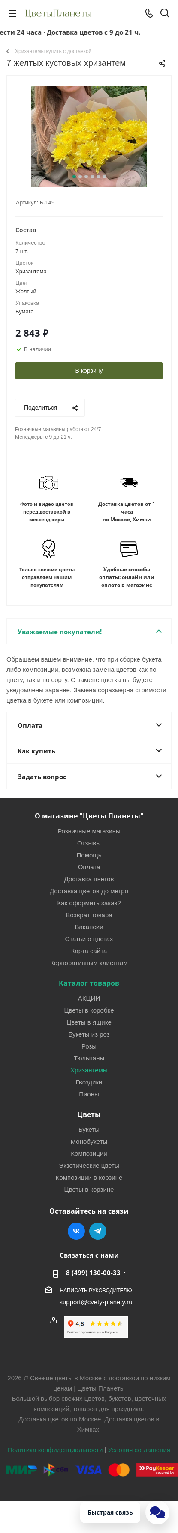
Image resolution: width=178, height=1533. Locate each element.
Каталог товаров (89, 983)
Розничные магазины (89, 831)
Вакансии (89, 926)
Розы (89, 1046)
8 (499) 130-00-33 (93, 1272)
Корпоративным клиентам (89, 962)
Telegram (97, 1231)
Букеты (89, 1129)
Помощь (89, 855)
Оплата (89, 866)
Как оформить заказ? (89, 902)
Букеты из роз (88, 1034)
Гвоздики (89, 1082)
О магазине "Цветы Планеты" (89, 816)
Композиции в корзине (89, 1177)
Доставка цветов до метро (89, 890)
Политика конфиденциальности (55, 1449)
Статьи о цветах (89, 938)
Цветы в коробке (89, 1010)
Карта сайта (89, 950)
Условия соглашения (139, 1449)
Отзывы (89, 843)
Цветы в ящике (89, 1022)
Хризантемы (88, 1070)
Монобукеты (89, 1141)
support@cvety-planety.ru (95, 1301)
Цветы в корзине (89, 1189)
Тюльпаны (89, 1058)
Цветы (89, 1114)
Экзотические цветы (89, 1165)
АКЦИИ (89, 998)
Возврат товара (89, 914)
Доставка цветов (89, 878)
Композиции (89, 1153)
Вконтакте (76, 1231)
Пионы (89, 1094)
